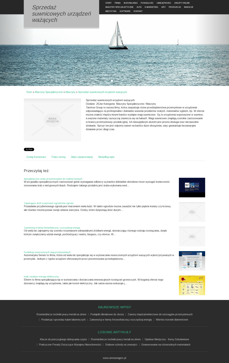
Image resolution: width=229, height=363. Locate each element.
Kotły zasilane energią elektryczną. (41, 276)
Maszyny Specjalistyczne (49, 92)
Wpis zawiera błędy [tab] (82, 157)
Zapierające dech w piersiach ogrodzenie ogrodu (48, 203)
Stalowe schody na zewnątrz (121, 345)
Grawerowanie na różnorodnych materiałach (165, 345)
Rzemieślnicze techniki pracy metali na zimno (61, 314)
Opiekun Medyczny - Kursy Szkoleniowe (167, 339)
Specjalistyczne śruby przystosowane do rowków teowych (53, 179)
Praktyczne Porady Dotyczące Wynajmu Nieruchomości (70, 345)
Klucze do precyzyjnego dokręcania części (63, 339)
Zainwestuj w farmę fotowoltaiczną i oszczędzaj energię (52, 227)
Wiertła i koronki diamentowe (172, 320)
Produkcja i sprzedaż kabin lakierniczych (63, 320)
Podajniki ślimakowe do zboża (107, 314)
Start (29, 92)
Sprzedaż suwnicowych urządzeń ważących (102, 92)
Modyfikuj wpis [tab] (106, 157)
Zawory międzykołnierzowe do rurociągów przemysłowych (160, 314)
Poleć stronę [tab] (59, 157)
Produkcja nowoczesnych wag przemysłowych (47, 252)
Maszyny (70, 92)
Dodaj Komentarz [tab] (36, 157)
